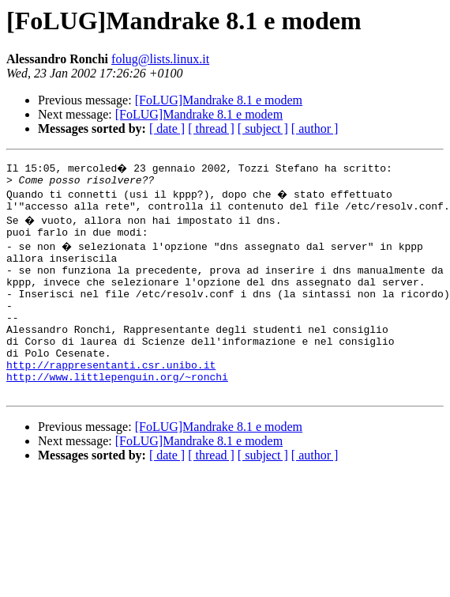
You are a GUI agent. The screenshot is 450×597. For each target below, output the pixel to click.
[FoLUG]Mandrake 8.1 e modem (218, 100)
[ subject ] (263, 128)
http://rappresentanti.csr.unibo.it (111, 395)
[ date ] (167, 128)
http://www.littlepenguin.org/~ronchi (117, 409)
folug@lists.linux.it (160, 59)
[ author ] (315, 128)
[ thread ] (211, 128)
